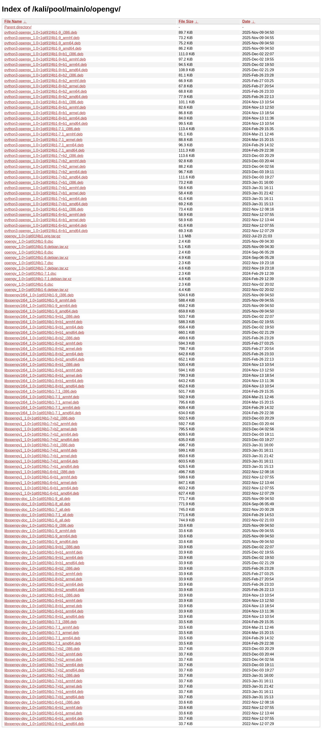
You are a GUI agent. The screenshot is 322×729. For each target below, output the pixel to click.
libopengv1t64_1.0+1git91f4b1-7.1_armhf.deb (41, 397)
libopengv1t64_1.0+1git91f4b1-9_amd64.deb (41, 311)
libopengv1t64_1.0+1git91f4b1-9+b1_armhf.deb (43, 322)
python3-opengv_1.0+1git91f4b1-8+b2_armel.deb (44, 86)
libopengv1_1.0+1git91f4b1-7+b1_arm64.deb (41, 461)
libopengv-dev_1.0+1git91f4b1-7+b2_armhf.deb (43, 654)
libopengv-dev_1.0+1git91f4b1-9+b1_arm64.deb (43, 558)
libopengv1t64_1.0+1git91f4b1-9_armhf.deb (40, 300)
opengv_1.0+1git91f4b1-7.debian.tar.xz (36, 268)
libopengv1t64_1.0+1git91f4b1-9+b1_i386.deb (42, 317)
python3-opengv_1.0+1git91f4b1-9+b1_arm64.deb (45, 65)
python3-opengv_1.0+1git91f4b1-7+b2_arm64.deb (45, 172)
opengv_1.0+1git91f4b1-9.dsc (28, 241)
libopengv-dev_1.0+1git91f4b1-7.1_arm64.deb (42, 638)
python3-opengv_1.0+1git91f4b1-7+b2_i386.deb (43, 156)
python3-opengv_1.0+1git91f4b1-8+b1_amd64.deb (46, 124)
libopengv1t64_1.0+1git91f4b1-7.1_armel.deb (41, 402)
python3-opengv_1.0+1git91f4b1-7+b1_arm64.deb (45, 199)
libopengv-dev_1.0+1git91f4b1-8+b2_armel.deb (43, 579)
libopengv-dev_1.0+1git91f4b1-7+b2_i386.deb (42, 649)
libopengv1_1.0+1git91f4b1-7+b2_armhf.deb (40, 424)
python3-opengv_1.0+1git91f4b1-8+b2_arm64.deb (45, 91)
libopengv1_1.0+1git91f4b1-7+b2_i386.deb (39, 418)
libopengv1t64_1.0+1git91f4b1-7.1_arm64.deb (42, 408)
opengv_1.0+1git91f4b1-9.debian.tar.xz (36, 247)
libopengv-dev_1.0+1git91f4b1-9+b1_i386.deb (42, 547)
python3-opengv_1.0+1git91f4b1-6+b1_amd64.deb (46, 231)
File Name (13, 21)
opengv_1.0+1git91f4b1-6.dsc (28, 284)
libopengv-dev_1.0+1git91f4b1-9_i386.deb (38, 525)
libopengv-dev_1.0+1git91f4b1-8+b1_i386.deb (42, 595)
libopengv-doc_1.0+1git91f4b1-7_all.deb (37, 510)
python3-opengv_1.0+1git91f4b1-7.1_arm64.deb (44, 145)
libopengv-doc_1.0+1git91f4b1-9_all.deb (37, 499)
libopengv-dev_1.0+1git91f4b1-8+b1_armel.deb (43, 606)
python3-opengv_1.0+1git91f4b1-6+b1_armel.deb (44, 220)
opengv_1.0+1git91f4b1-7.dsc (28, 263)
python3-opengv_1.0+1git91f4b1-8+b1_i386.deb (43, 102)
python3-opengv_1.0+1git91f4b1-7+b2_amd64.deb (46, 177)
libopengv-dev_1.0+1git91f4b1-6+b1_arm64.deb (43, 718)
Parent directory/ (17, 27)
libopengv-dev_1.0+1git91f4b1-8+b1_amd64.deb (44, 617)
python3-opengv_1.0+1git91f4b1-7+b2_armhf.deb (45, 161)
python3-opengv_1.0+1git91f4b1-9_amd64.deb (42, 48)
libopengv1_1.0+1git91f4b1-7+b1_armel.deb (40, 456)
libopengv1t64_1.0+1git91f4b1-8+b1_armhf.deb (43, 370)
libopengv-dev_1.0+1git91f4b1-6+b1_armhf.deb (43, 708)
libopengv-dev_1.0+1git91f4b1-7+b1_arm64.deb (43, 692)
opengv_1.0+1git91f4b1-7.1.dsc (30, 274)
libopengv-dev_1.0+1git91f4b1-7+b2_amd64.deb (44, 670)
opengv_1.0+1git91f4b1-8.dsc (28, 252)
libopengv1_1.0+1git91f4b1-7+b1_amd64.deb (41, 467)
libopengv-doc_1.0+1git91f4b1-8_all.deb (37, 504)
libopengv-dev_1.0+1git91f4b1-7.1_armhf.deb (41, 627)
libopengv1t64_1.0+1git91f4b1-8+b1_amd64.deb (44, 386)
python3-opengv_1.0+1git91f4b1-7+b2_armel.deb (44, 166)
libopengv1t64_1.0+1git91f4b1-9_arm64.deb (40, 306)
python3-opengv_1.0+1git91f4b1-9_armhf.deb (41, 38)
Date (246, 21)
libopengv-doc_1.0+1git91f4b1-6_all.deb (37, 520)
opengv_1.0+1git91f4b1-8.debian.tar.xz (36, 258)
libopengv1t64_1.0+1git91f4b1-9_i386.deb (38, 295)
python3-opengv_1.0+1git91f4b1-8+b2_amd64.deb (46, 97)
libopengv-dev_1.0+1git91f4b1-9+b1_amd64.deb (44, 563)
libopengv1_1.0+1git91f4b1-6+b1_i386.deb (39, 472)
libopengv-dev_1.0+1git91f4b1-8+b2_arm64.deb (43, 584)
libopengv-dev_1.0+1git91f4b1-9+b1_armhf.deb (43, 552)
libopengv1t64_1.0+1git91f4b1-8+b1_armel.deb (43, 375)
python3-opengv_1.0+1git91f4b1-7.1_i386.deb (42, 129)
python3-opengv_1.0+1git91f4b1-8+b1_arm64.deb (45, 118)
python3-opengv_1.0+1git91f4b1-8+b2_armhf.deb (45, 81)
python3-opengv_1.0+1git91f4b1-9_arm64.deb (42, 43)
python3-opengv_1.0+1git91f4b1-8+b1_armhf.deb (45, 107)
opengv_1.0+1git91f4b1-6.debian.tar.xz (36, 290)
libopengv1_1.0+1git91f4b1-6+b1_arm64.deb (41, 488)
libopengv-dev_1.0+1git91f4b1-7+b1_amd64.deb (44, 697)
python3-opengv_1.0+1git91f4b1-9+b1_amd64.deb (46, 70)
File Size (186, 21)
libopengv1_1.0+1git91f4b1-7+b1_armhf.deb (40, 450)
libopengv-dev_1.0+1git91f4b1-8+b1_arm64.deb (43, 611)
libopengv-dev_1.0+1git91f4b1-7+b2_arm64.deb (43, 665)
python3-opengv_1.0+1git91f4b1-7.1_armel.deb (43, 140)
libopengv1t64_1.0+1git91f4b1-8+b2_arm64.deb (43, 354)
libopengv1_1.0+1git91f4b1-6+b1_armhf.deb (40, 477)
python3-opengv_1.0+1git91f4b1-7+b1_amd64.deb (46, 204)
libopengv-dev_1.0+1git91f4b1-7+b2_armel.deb (43, 660)
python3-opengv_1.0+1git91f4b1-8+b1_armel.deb (44, 113)
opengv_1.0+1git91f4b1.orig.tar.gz (32, 236)
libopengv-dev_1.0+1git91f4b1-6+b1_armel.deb (43, 713)
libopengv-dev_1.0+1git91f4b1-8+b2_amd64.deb (44, 590)
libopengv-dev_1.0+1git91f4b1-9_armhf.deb (40, 531)
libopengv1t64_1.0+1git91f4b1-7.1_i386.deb (40, 391)
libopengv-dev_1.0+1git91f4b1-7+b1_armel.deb (43, 686)
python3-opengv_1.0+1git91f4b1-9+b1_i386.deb (43, 54)
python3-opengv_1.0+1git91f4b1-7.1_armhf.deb (43, 134)
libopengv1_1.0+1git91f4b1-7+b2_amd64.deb (41, 440)
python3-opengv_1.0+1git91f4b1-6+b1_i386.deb (43, 209)
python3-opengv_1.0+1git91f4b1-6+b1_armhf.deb (45, 215)
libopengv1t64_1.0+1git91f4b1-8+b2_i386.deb (42, 338)
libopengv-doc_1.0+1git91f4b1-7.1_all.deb (38, 515)
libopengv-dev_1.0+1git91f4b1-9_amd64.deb (41, 542)
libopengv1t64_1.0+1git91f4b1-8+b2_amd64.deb (44, 359)
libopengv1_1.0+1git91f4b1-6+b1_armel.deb (40, 483)
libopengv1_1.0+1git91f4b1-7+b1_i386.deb (39, 445)
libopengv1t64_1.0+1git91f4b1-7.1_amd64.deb (42, 413)
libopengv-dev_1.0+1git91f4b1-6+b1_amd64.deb (44, 724)
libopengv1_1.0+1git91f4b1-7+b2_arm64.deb (41, 434)
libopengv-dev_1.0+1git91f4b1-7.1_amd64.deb (42, 643)
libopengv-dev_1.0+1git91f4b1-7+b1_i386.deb (42, 675)
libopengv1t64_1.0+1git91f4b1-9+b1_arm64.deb (43, 327)
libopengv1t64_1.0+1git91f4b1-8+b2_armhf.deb (43, 343)
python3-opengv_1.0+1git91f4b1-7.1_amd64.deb (44, 150)
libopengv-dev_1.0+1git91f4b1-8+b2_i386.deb (42, 568)
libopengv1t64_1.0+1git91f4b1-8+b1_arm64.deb (43, 381)
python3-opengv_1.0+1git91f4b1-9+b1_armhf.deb (45, 59)
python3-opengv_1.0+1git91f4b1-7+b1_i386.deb (43, 182)
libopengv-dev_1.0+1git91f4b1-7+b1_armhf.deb (43, 681)
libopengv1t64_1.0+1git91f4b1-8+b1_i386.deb (42, 365)
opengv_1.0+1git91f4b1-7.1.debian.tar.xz (37, 279)
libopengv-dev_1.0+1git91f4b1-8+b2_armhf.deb (43, 574)
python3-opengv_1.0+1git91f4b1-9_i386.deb (40, 32)
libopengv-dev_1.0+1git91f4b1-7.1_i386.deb (40, 622)
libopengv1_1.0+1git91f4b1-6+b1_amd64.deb (41, 493)
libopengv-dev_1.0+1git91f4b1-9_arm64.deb (40, 536)
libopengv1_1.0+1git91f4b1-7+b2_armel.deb (40, 429)
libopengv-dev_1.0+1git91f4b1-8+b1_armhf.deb (43, 601)
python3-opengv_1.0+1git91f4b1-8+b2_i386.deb (43, 75)
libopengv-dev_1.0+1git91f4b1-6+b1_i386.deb (42, 702)
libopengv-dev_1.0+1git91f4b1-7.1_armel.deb (41, 633)
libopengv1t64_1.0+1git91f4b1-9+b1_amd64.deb (44, 332)
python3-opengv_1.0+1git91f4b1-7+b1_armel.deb (44, 193)
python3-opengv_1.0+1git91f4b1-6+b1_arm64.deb (45, 225)
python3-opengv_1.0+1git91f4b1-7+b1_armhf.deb (45, 188)
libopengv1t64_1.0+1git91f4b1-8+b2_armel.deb (43, 349)
